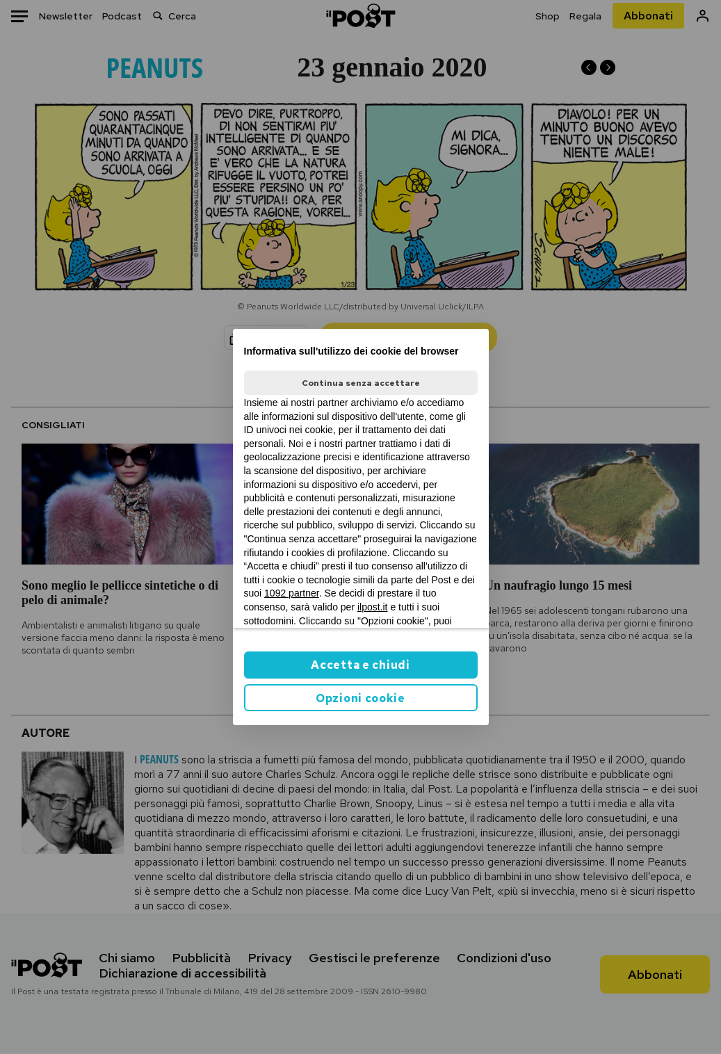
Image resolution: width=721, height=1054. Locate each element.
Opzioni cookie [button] (360, 698)
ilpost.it (372, 607)
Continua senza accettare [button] (361, 383)
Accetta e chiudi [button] (360, 665)
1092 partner (291, 593)
